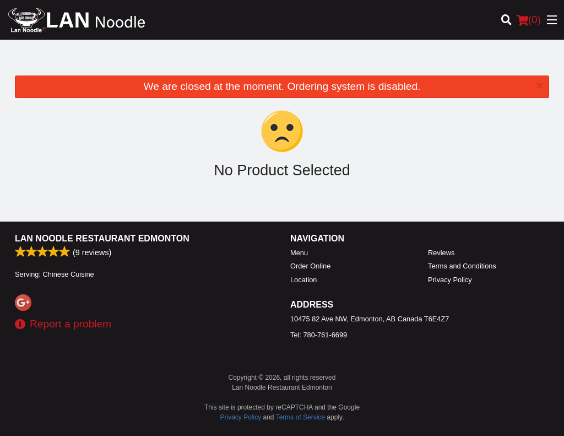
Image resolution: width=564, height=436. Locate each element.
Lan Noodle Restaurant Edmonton (102, 238)
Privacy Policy (450, 280)
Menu (299, 253)
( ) (529, 20)
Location (303, 280)
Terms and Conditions (462, 266)
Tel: (318, 335)
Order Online (310, 266)
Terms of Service (300, 417)
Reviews (441, 253)
